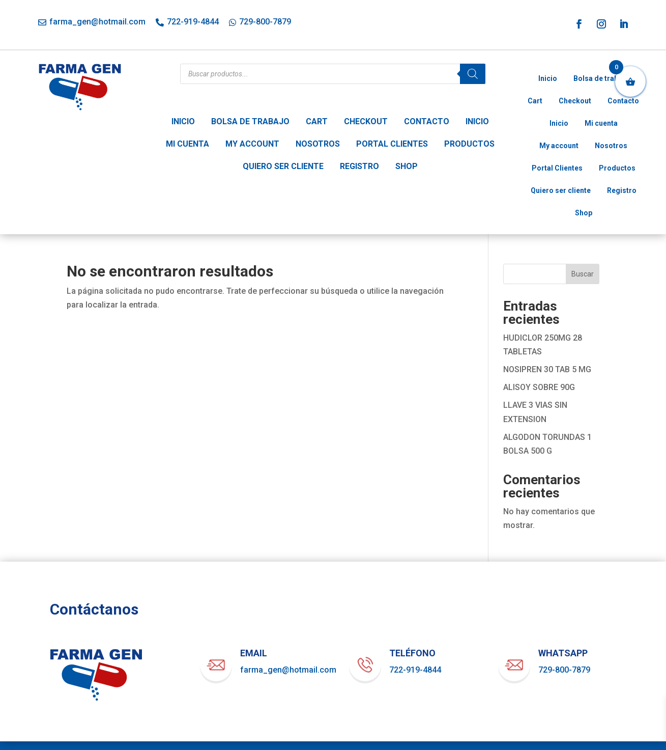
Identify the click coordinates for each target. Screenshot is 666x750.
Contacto (426, 121)
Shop (406, 166)
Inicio (183, 121)
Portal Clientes (392, 144)
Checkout (366, 121)
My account (252, 144)
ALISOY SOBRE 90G (539, 387)
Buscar (582, 274)
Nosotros (318, 144)
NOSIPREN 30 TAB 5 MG (547, 369)
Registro (359, 166)
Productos (469, 144)
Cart (317, 121)
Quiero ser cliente (283, 166)
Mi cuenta (187, 144)
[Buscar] (472, 74)
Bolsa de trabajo (250, 121)
